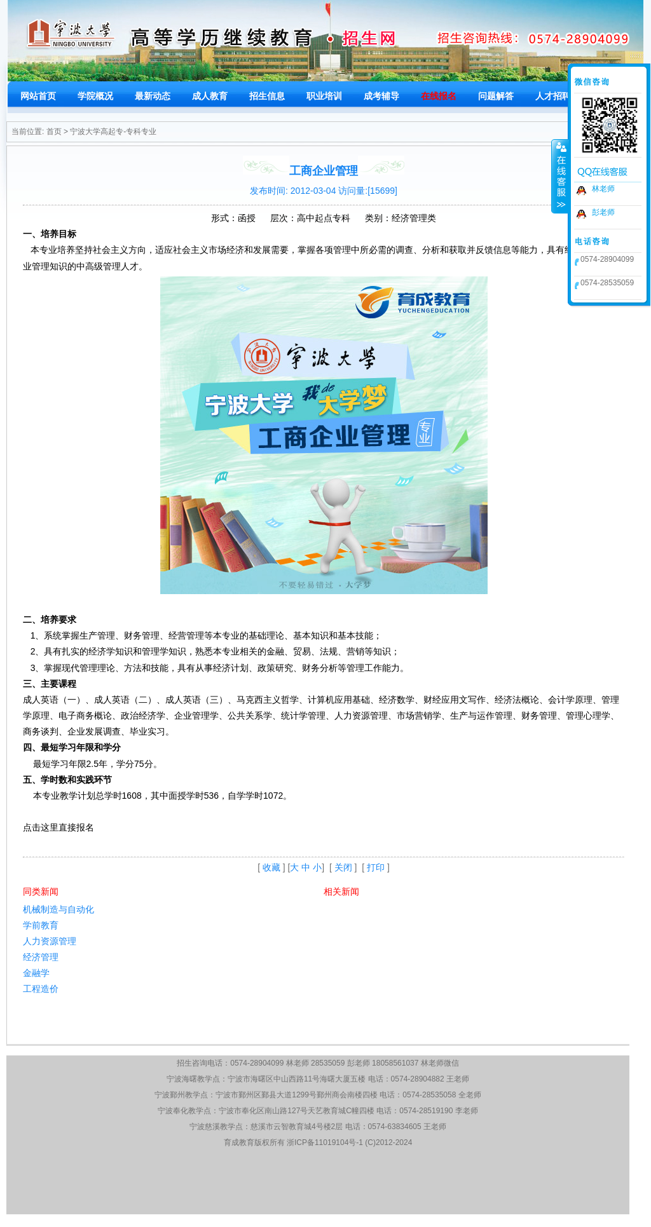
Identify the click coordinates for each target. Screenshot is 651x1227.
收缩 (560, 176)
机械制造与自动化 (58, 909)
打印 (376, 867)
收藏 (271, 867)
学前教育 (40, 925)
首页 (54, 131)
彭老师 (603, 212)
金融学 (36, 973)
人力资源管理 (49, 941)
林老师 (603, 188)
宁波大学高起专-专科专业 (113, 131)
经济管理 (40, 957)
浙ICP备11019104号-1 (325, 1142)
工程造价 (40, 989)
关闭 (343, 867)
